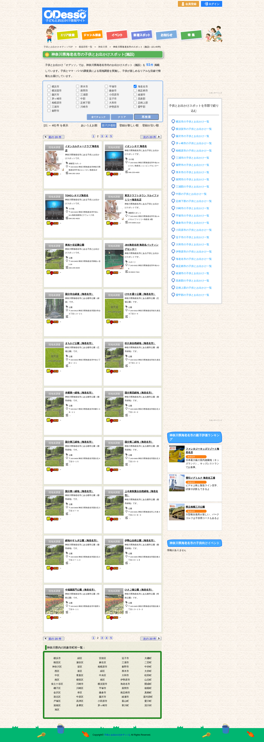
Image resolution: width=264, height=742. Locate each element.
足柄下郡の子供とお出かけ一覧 (194, 201)
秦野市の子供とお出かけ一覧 (192, 165)
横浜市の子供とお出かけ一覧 (192, 121)
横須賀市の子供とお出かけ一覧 (194, 128)
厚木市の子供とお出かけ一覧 (192, 172)
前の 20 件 (52, 137)
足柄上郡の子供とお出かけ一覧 (194, 287)
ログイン (211, 4)
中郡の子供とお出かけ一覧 (191, 193)
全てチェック (98, 117)
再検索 (146, 116)
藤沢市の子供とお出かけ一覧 (192, 136)
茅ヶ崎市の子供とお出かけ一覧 (194, 143)
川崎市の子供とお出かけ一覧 (192, 208)
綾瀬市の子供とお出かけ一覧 (192, 273)
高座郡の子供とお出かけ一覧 (192, 280)
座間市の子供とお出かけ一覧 (192, 179)
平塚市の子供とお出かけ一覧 (192, 215)
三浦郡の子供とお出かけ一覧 (192, 186)
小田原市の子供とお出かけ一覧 (194, 230)
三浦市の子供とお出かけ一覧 (192, 157)
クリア (122, 117)
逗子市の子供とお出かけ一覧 (192, 237)
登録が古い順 (151, 125)
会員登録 (188, 4)
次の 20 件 (152, 137)
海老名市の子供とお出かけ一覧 (194, 258)
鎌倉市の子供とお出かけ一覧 (192, 222)
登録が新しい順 (129, 125)
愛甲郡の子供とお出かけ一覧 (192, 295)
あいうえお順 (89, 125)
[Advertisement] (156, 16)
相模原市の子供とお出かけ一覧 (194, 150)
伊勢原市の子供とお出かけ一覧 (194, 251)
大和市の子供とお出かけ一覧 (192, 244)
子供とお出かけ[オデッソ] (117, 735)
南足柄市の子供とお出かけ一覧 (194, 266)
